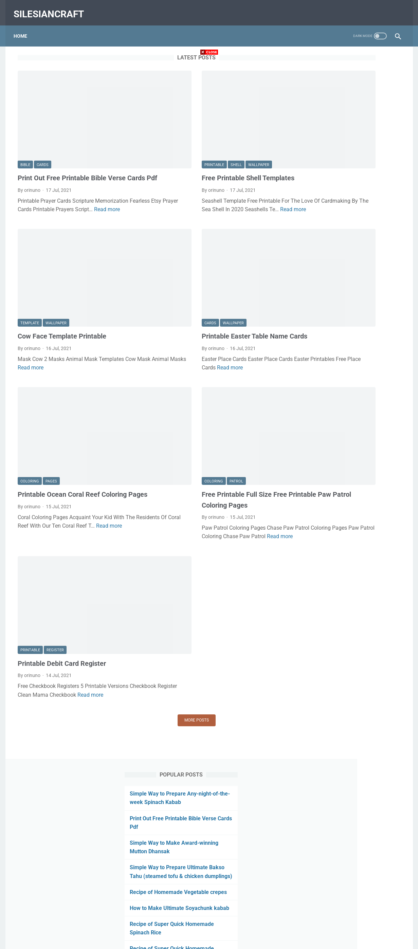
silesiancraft (53, 8)
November (329, 743)
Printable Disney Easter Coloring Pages (360, 476)
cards (43, 131)
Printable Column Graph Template (354, 604)
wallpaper (208, 131)
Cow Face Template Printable (62, 293)
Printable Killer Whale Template (351, 545)
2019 (317, 862)
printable (164, 131)
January (327, 710)
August (326, 775)
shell (185, 131)
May (323, 808)
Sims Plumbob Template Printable (354, 688)
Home (24, 27)
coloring (29, 409)
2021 (319, 356)
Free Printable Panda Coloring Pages (357, 498)
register (55, 558)
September (330, 764)
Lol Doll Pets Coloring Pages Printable (358, 487)
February (328, 699)
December (329, 732)
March (325, 830)
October (327, 753)
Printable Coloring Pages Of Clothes (356, 575)
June (323, 797)
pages (51, 409)
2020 (320, 721)
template (29, 280)
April (323, 819)
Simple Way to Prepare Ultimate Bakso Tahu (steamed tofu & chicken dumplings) (349, 158)
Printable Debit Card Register (62, 572)
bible (25, 131)
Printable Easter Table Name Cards (204, 293)
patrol (186, 409)
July (321, 366)
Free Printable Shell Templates (197, 144)
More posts (146, 637)
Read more (49, 194)
